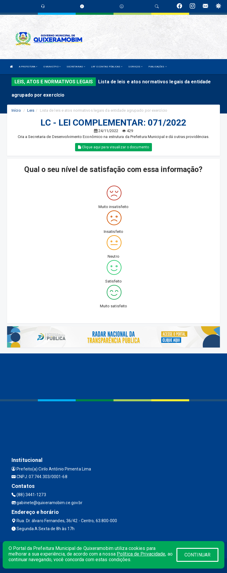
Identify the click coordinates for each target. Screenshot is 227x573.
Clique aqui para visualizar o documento (113, 147)
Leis (30, 110)
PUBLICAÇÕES (157, 66)
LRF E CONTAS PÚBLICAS (106, 66)
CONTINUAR (197, 555)
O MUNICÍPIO (52, 66)
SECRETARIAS (76, 66)
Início (16, 110)
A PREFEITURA (28, 66)
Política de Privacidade (141, 554)
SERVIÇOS (135, 66)
